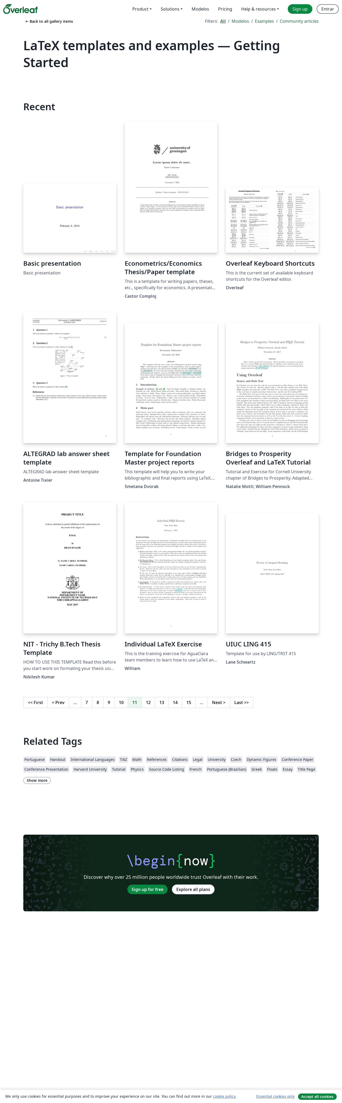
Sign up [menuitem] (300, 9)
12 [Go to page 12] (148, 702)
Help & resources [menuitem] (258, 9)
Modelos (240, 21)
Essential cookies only (275, 1096)
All (223, 21)
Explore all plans (193, 889)
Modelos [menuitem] (200, 9)
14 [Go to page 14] (175, 702)
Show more (37, 780)
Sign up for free (147, 889)
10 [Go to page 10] (121, 702)
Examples (264, 21)
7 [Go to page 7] (87, 702)
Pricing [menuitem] (225, 9)
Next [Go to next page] (219, 702)
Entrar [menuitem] (327, 9)
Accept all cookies (317, 1096)
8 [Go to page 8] (98, 702)
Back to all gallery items (48, 21)
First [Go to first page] (35, 702)
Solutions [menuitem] (170, 9)
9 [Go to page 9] (109, 702)
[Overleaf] (20, 9)
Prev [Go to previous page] (58, 702)
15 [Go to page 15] (188, 702)
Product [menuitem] (140, 9)
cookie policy (224, 1096)
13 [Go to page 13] (161, 702)
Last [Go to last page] (241, 702)
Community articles (299, 21)
